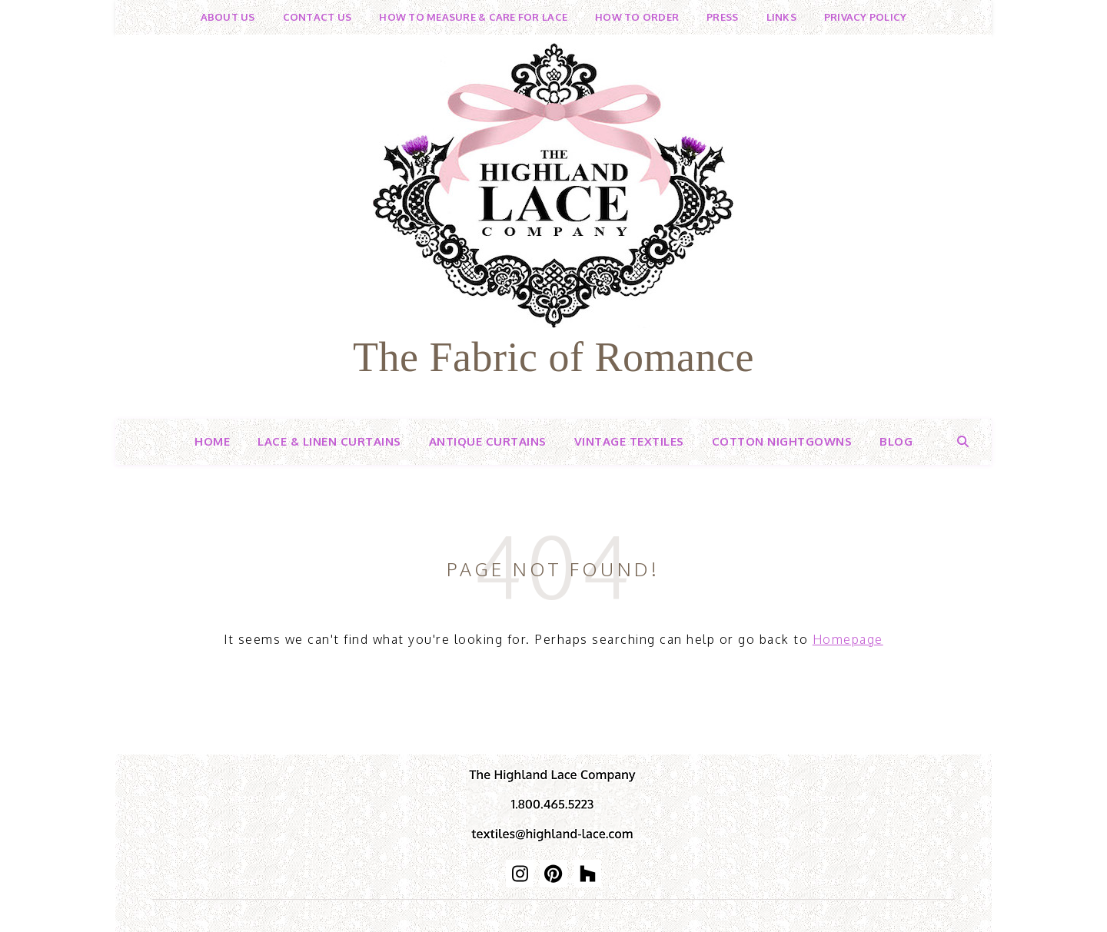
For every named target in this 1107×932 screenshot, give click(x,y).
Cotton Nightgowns (782, 441)
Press (722, 17)
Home (212, 441)
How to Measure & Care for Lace (473, 17)
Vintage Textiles (629, 441)
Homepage (848, 639)
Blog (896, 441)
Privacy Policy (865, 17)
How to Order (637, 17)
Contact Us (317, 17)
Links (781, 17)
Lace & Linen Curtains (329, 441)
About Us (228, 17)
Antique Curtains (488, 441)
